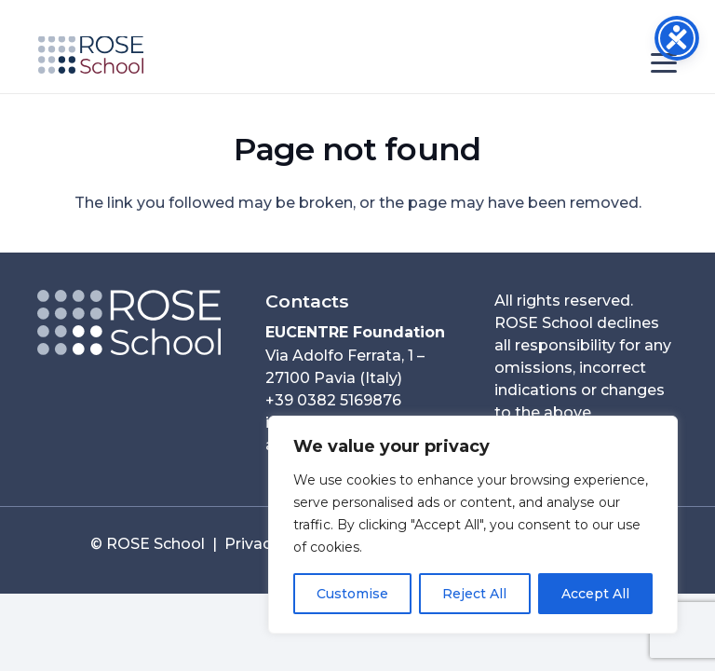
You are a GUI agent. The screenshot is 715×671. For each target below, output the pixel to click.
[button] (664, 63)
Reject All (474, 593)
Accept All (595, 593)
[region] (473, 525)
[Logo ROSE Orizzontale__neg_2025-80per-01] (129, 322)
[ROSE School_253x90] (90, 55)
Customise (352, 593)
